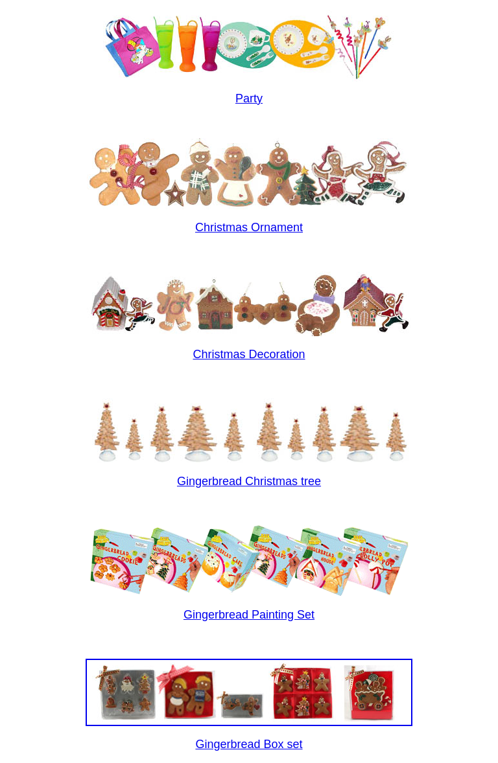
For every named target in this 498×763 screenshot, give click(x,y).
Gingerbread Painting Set (249, 614)
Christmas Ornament (249, 227)
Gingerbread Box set (248, 744)
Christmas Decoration (249, 354)
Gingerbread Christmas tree (249, 481)
